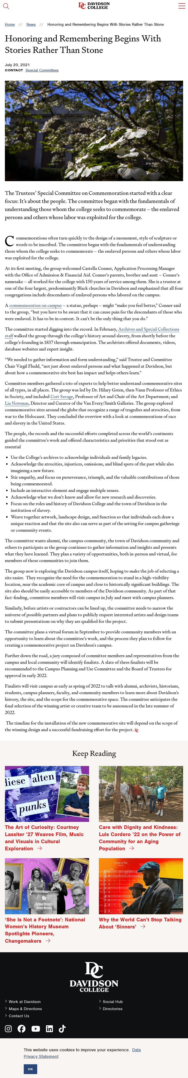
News (31, 24)
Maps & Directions (25, 1008)
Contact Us (19, 1015)
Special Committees (42, 70)
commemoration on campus (35, 305)
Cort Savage (61, 396)
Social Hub (113, 1001)
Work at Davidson (25, 1001)
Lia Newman (16, 403)
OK (30, 1069)
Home (10, 24)
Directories (112, 1008)
